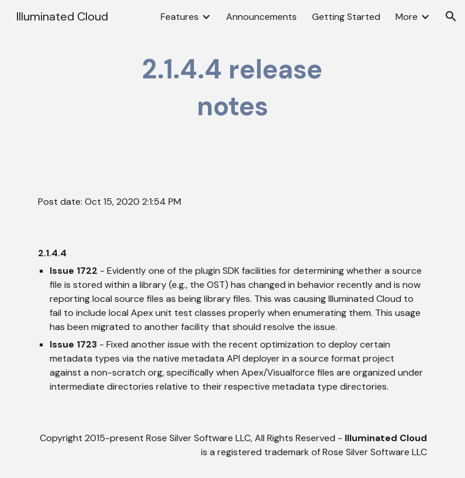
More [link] (406, 17)
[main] (232, 88)
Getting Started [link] (346, 17)
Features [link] (180, 17)
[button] (451, 16)
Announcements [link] (261, 17)
